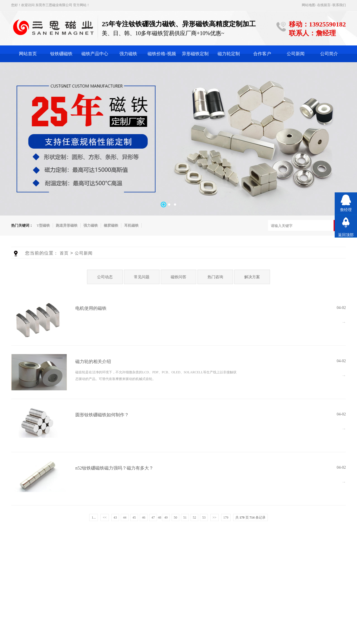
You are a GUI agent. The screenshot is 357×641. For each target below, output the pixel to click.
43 (115, 517)
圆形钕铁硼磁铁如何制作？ (102, 414)
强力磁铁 (128, 53)
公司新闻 (296, 53)
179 (225, 517)
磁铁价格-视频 (162, 53)
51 (185, 517)
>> (214, 517)
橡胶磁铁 (111, 225)
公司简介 (329, 53)
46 (143, 517)
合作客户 (262, 53)
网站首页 (28, 53)
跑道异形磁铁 (67, 225)
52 (194, 517)
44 (124, 517)
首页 (64, 253)
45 (134, 517)
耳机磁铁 (131, 225)
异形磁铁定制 (195, 53)
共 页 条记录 (250, 517)
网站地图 (308, 5)
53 (204, 517)
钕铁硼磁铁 (61, 53)
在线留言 (324, 5)
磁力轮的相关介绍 (93, 361)
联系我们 (339, 5)
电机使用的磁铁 (91, 308)
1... (93, 517)
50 (175, 517)
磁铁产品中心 (94, 53)
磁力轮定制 (229, 53)
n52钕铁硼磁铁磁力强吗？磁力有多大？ (114, 468)
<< (105, 517)
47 (153, 517)
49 (166, 517)
